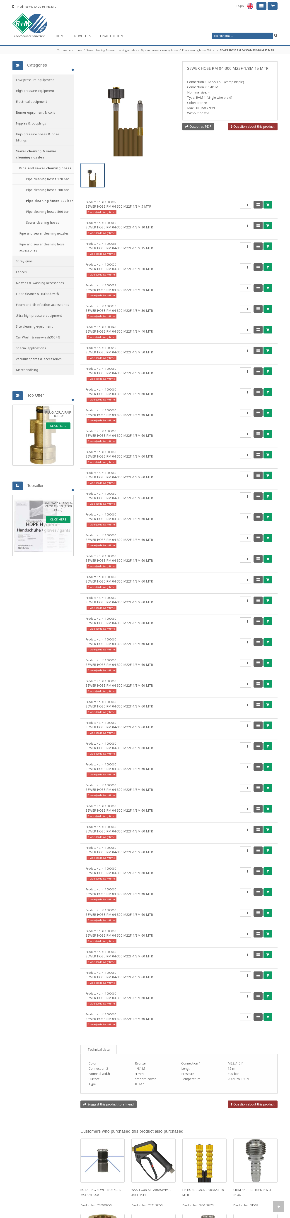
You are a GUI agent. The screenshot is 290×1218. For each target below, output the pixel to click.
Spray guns (24, 261)
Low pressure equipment (35, 80)
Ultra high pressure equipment (39, 315)
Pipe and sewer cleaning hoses (159, 50)
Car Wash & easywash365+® (38, 337)
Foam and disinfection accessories (42, 304)
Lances (21, 272)
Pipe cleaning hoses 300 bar (199, 50)
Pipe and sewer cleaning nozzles (44, 233)
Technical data (98, 1007)
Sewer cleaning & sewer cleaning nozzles (111, 50)
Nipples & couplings (31, 123)
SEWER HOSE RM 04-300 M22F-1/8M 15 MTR (247, 50)
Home (60, 36)
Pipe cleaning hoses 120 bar (47, 179)
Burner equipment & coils (35, 112)
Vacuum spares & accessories (39, 359)
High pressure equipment (35, 91)
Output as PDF (198, 126)
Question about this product (253, 126)
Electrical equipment (31, 101)
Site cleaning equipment (34, 326)
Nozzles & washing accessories (40, 283)
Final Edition (111, 36)
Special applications (31, 348)
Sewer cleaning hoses (42, 222)
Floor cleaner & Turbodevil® (37, 294)
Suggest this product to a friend (108, 1062)
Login (240, 6)
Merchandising (27, 370)
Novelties (82, 36)
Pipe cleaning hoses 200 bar (47, 190)
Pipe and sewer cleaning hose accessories (42, 247)
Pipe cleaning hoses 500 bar (47, 211)
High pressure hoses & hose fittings (37, 137)
